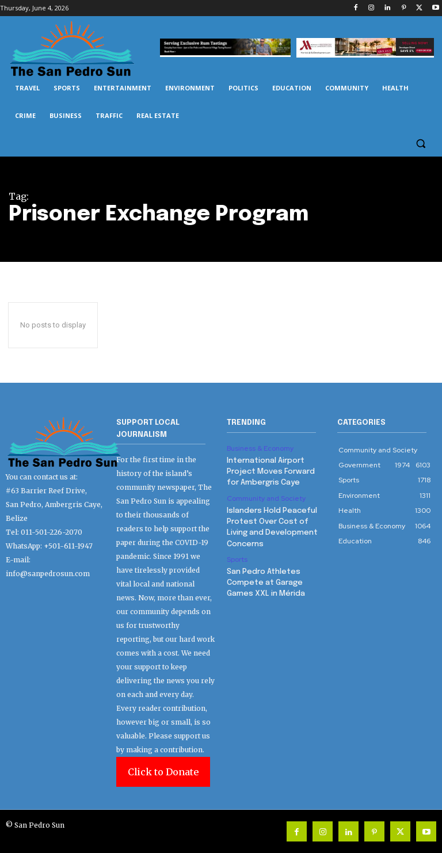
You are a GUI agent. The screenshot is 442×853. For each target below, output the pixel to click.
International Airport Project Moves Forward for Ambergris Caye (270, 470)
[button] (420, 143)
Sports (237, 555)
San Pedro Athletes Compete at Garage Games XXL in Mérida (264, 577)
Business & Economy (260, 448)
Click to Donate (163, 772)
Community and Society (266, 497)
